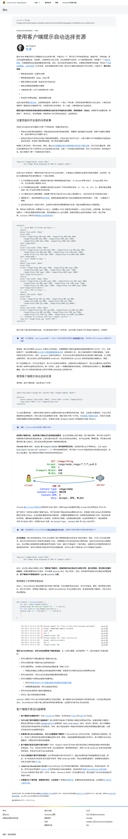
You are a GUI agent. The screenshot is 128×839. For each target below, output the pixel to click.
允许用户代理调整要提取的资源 (50, 352)
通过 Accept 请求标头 (32, 507)
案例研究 (48, 3)
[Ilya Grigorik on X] (27, 50)
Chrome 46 (49, 716)
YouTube (89, 818)
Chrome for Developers (24, 30)
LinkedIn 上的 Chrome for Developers (99, 822)
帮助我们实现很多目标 (44, 216)
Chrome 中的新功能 (69, 3)
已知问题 (32, 102)
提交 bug (6, 814)
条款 (4, 834)
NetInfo (44, 769)
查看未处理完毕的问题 (10, 818)
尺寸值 (38, 762)
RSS (87, 825)
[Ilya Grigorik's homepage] (30, 50)
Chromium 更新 (49, 814)
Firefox (74, 716)
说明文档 (69, 780)
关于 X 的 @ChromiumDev (95, 814)
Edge (81, 716)
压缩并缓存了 (30, 66)
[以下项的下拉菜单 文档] (40, 2)
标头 (48, 723)
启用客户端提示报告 (90, 416)
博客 (56, 3)
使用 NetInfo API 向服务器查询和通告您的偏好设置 (51, 683)
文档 (36, 3)
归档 (46, 822)
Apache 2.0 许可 (81, 793)
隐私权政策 (12, 834)
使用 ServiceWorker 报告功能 (94, 769)
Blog (5, 9)
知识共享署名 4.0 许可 (46, 793)
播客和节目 (48, 825)
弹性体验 (45, 198)
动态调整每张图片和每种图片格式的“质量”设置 (70, 146)
